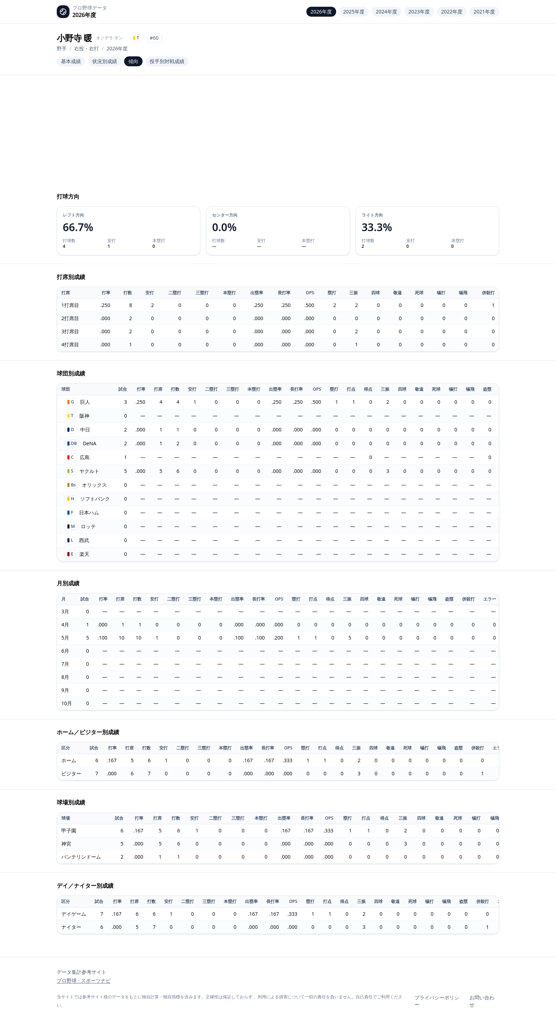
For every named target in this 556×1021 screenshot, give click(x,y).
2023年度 (419, 11)
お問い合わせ (481, 1001)
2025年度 (354, 11)
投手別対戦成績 (167, 61)
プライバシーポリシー (437, 1001)
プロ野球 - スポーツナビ (84, 980)
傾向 (133, 61)
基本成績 (71, 61)
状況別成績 (104, 61)
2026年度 (321, 11)
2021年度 (484, 11)
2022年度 (451, 11)
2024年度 (386, 11)
